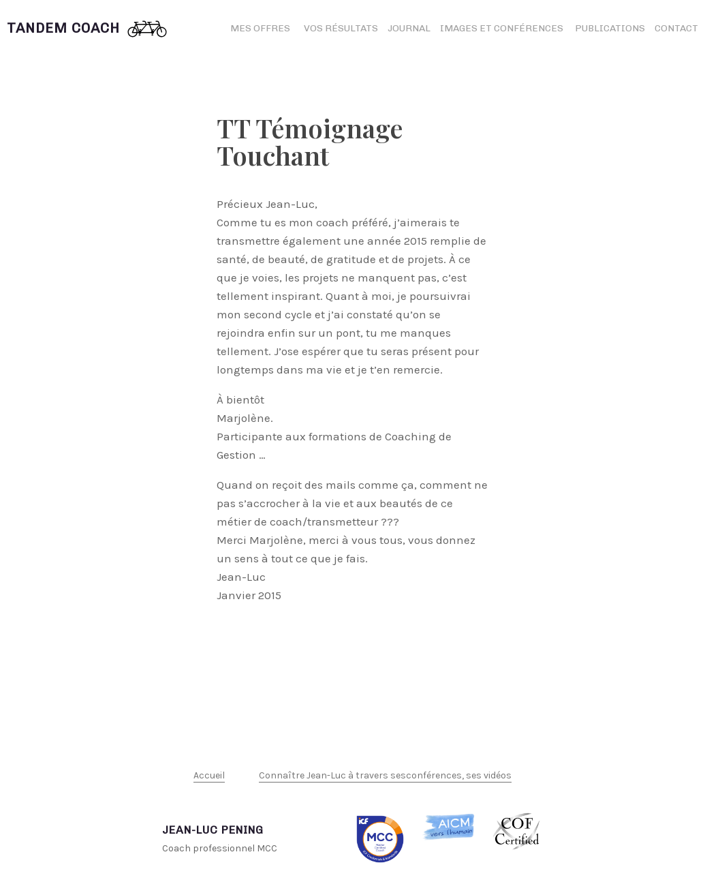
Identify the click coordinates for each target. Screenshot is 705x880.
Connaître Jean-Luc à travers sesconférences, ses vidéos (385, 775)
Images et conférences (502, 28)
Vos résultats (341, 28)
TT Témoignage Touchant (310, 141)
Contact (676, 28)
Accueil (209, 775)
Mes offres (260, 28)
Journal (409, 28)
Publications (610, 28)
